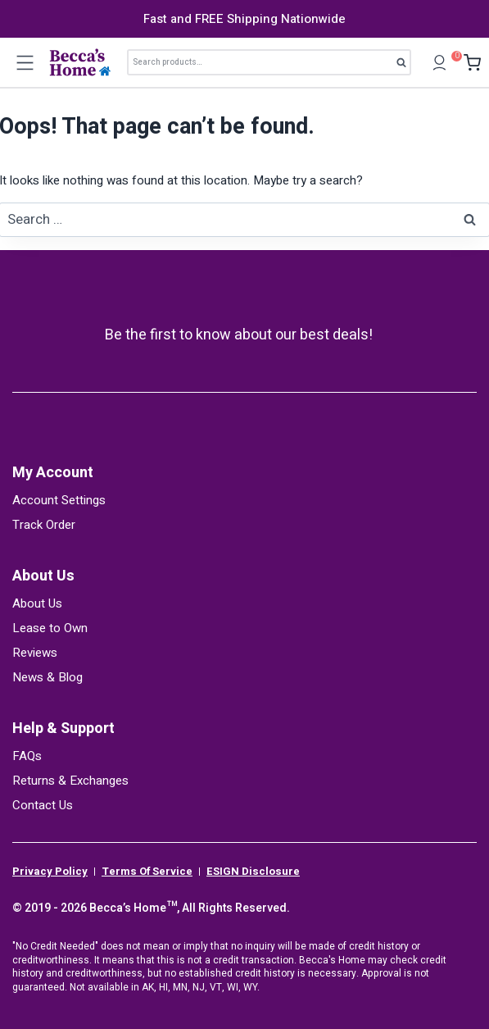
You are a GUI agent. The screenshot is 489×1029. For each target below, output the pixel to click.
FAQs (27, 756)
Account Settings (59, 500)
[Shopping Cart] (468, 62)
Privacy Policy (50, 871)
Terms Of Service (147, 871)
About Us (43, 576)
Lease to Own (50, 628)
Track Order (43, 525)
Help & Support (63, 728)
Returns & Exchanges (70, 781)
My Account (52, 473)
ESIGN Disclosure (253, 871)
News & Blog (47, 677)
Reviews (34, 653)
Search (406, 65)
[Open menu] (24, 62)
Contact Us (42, 805)
